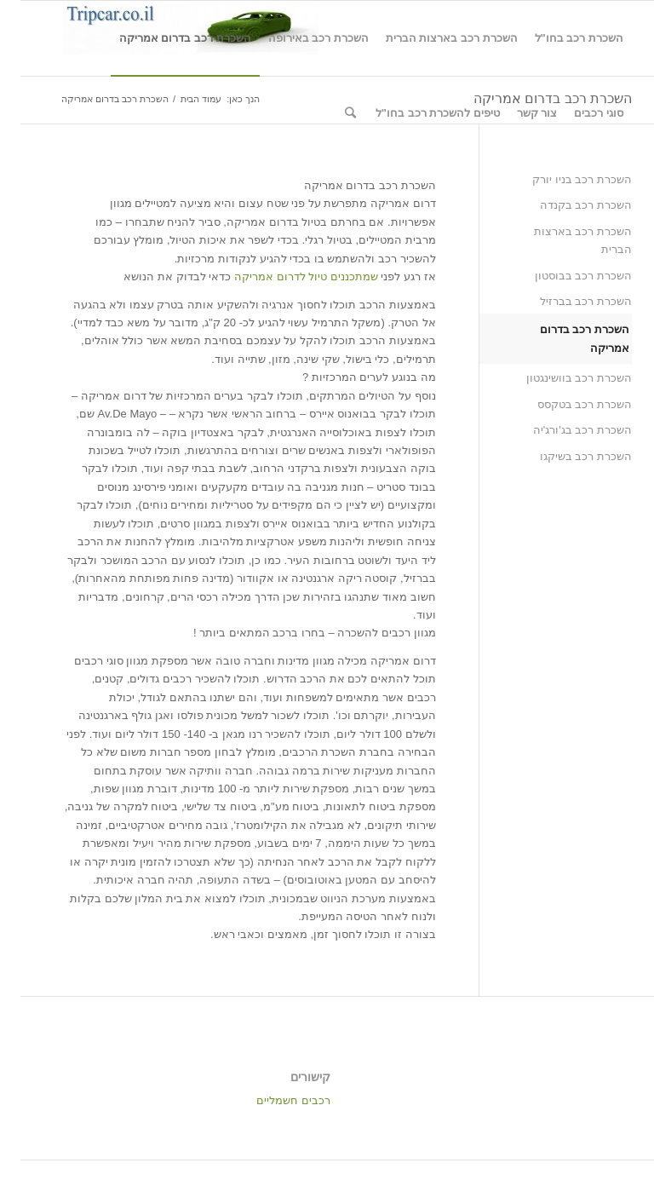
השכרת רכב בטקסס (564, 404)
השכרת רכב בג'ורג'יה (562, 429)
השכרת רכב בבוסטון (562, 275)
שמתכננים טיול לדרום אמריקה (286, 276)
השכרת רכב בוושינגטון (558, 377)
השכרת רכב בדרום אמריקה (564, 338)
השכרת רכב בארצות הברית (562, 240)
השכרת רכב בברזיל (565, 301)
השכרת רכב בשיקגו (565, 456)
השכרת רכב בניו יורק (561, 179)
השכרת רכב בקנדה (565, 205)
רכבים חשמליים (273, 1100)
